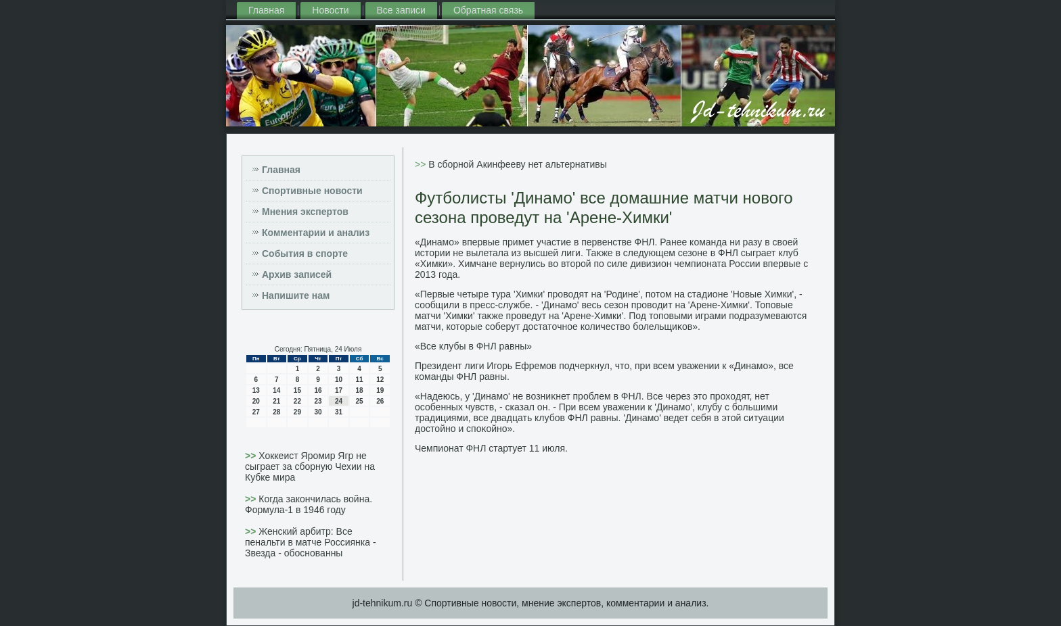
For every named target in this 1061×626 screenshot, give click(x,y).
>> (251, 455)
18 (359, 390)
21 (276, 401)
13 (256, 390)
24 (338, 401)
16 (317, 390)
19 (380, 390)
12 (380, 379)
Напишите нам (296, 295)
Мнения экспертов (305, 211)
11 (359, 379)
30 (317, 412)
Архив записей (297, 274)
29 (297, 412)
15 (297, 390)
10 (338, 379)
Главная (266, 10)
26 (380, 401)
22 (297, 401)
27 (256, 412)
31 (338, 412)
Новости (330, 10)
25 (359, 401)
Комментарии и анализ (315, 232)
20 (256, 401)
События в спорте (305, 253)
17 (338, 390)
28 (276, 412)
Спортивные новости (312, 190)
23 (317, 401)
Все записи (401, 10)
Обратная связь (488, 10)
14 (276, 390)
